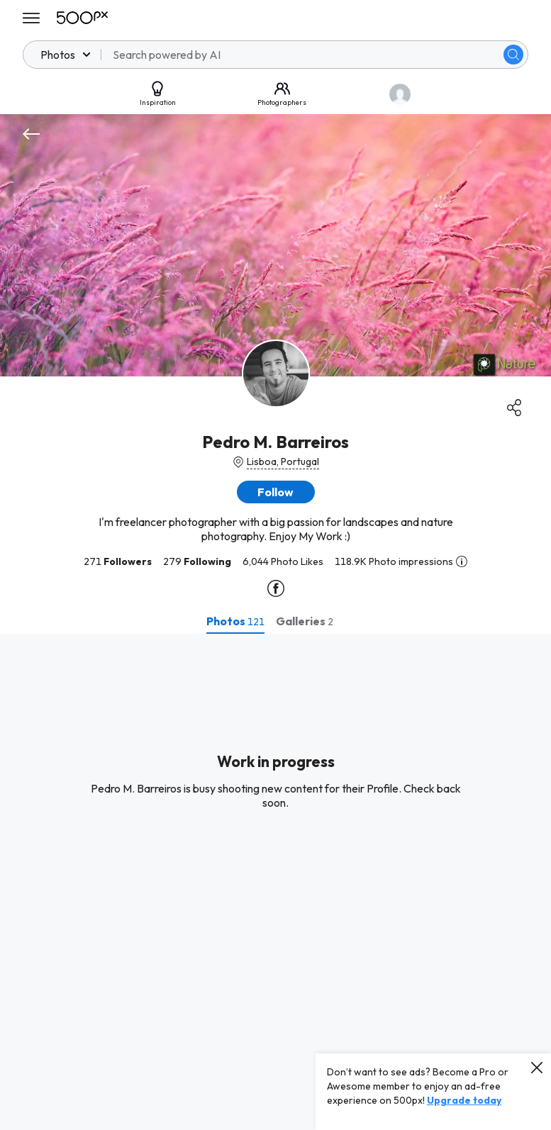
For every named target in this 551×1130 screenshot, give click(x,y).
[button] (276, 492)
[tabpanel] (275, 882)
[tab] (235, 621)
